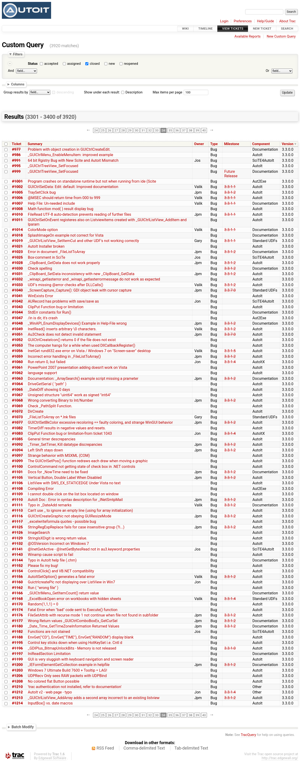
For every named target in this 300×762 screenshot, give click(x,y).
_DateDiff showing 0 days (49, 389)
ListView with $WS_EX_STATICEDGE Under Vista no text (74, 483)
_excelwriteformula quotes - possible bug (62, 521)
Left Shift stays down (45, 450)
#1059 (17, 356)
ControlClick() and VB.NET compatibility (61, 571)
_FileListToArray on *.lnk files (52, 417)
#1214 (17, 703)
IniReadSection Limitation (49, 653)
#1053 (17, 345)
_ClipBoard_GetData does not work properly (64, 263)
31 (143, 130)
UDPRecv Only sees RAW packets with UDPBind (67, 675)
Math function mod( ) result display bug (60, 209)
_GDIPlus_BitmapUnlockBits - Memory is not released (72, 648)
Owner (199, 144)
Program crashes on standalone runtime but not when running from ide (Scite (92, 181)
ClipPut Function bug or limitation (55, 307)
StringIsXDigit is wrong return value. (57, 538)
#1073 (17, 417)
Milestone (231, 144)
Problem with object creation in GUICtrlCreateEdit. (69, 149)
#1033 (17, 285)
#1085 (17, 439)
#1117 (17, 521)
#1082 (17, 428)
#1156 (17, 576)
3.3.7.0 (230, 290)
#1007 (17, 203)
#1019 (17, 241)
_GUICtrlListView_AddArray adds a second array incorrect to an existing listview (94, 698)
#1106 (17, 483)
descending (65, 92)
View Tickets (232, 28)
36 (177, 130)
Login (224, 21)
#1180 (17, 626)
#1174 (17, 610)
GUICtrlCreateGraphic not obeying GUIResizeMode (69, 516)
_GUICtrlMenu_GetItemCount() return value (63, 593)
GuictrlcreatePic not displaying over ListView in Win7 (71, 582)
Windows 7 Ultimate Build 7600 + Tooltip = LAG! (67, 670)
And (11, 71)
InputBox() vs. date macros (50, 703)
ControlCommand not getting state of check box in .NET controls (81, 466)
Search (287, 28)
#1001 (17, 181)
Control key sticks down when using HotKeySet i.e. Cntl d (75, 642)
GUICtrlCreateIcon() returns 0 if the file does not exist (72, 340)
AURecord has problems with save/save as (63, 301)
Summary (35, 144)
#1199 (17, 659)
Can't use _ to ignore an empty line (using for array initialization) (80, 510)
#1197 (17, 653)
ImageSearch (39, 532)
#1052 (17, 340)
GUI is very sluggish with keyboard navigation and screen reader (81, 659)
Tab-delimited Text (191, 748)
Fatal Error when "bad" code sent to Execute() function (72, 610)
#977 (16, 149)
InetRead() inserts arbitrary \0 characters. (62, 329)
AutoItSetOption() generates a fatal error (61, 576)
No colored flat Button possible (53, 681)
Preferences (243, 21)
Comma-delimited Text (144, 748)
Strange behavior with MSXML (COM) (59, 455)
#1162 (17, 587)
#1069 (17, 406)
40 (204, 130)
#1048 (17, 323)
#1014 (17, 229)
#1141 (17, 549)
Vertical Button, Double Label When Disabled (65, 477)
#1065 (17, 389)
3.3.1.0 (230, 648)
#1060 (17, 362)
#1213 (17, 698)
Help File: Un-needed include (51, 203)
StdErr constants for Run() (49, 312)
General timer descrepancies (51, 439)
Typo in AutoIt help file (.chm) (52, 560)
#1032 (17, 279)
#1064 (17, 384)
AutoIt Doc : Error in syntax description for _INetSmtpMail (75, 499)
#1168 (17, 599)
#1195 (17, 642)
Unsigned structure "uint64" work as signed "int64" (69, 395)
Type (214, 144)
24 (96, 130)
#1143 (17, 554)
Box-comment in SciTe (46, 257)
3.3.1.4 (230, 362)
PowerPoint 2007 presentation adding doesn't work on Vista (77, 367)
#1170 (17, 604)
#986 (16, 155)
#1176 (17, 615)
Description (131, 92)
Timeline (205, 28)
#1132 (17, 543)
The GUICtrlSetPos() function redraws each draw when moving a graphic (88, 461)
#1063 (17, 378)
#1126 (17, 532)
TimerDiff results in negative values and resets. (67, 428)
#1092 (17, 444)
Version (287, 144)
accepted (51, 64)
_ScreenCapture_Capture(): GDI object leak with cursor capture (79, 290)
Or (267, 71)
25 (103, 130)
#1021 (17, 246)
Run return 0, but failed (46, 362)
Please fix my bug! (43, 565)
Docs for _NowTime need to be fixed (58, 472)
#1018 (17, 235)
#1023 (17, 252)
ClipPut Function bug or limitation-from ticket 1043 (70, 433)
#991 (16, 160)
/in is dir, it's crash (43, 318)
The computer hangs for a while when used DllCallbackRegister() (81, 345)
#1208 (17, 681)
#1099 (17, 461)
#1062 (17, 373)
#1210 (17, 687)
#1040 (17, 290)
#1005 (17, 192)
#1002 (17, 187)
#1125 (17, 527)
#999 (16, 171)
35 (170, 130)
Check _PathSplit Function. (50, 406)
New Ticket (262, 28)
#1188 (17, 637)
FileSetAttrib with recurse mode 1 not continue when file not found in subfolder (93, 615)
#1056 (17, 351)
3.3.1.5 (230, 351)
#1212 (17, 692)
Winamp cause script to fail (50, 554)
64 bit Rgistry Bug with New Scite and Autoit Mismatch (73, 160)
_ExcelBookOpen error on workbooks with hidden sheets (74, 599)
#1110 (17, 499)
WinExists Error (40, 296)
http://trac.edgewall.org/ (280, 758)
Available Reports (247, 36)
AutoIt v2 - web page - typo (50, 692)
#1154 (17, 571)
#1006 (17, 198)
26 (109, 130)
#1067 (17, 395)
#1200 (17, 664)
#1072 (17, 411)
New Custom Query (281, 36)
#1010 (17, 214)
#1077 (17, 422)
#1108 (17, 488)
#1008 (17, 209)
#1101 (17, 472)
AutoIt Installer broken (46, 246)
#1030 (17, 268)
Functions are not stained (49, 631)
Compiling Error (41, 488)
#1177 (17, 621)
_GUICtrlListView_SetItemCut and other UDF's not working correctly (83, 241)
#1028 (17, 263)
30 (136, 130)
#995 (16, 166)
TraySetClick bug (42, 192)
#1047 (17, 318)
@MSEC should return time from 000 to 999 (64, 198)
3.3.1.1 (230, 187)
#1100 (17, 466)
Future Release (230, 173)
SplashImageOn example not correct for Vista (66, 235)
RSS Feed (105, 748)
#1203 (17, 670)
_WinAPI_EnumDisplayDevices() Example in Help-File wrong (77, 323)
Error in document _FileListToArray (56, 252)
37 (183, 130)
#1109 (17, 494)
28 (123, 130)
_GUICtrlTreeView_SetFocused (53, 166)
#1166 (17, 593)
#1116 (17, 516)
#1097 (17, 455)
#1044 (17, 312)
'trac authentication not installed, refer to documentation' (75, 687)
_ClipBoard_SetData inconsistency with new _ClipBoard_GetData (81, 274)
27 (116, 130)
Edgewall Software (52, 758)
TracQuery (248, 735)
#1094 (17, 450)
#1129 (17, 538)
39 (197, 130)
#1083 (17, 433)
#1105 (17, 477)
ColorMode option (43, 229)
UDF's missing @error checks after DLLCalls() (65, 285)
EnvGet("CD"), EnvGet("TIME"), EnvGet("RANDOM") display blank (81, 637)
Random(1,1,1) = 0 (43, 604)
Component (261, 144)
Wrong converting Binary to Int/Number (60, 400)
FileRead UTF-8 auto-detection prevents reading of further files (79, 214)
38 (190, 130)
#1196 (17, 648)
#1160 (17, 582)
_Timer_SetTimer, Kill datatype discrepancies (65, 444)
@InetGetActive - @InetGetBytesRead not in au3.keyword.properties (84, 549)
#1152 (17, 565)
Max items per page (167, 92)
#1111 (17, 505)
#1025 (17, 257)
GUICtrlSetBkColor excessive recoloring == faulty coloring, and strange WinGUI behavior (100, 422)
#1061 (17, 367)
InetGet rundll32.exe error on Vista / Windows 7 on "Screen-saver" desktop (89, 351)
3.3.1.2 (230, 192)
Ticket (16, 144)
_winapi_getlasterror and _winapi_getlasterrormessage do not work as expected (94, 279)
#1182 (17, 631)
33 (156, 130)
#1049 (17, 329)
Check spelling (40, 268)
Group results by (16, 92)
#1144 (17, 560)
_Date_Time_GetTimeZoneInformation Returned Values (73, 626)
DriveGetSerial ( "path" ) (47, 384)
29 (129, 130)
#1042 (17, 301)
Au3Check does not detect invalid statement (64, 334)
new (112, 64)
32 (150, 130)
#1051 (17, 334)
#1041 (17, 296)
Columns (17, 84)
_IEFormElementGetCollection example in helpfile (68, 664)
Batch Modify (22, 727)
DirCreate (35, 411)
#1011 (17, 220)
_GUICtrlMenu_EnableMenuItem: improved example (70, 155)
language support (42, 373)
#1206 (17, 675)
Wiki (185, 28)
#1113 (17, 510)
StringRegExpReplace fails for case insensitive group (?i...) (76, 527)
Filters (17, 54)
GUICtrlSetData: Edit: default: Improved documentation (73, 187)
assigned (74, 64)
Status (33, 64)
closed (95, 64)
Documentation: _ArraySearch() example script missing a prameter (83, 378)
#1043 (17, 307)
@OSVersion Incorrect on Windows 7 (58, 543)
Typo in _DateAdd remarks (49, 505)
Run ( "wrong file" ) (43, 587)
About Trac (287, 21)
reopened (131, 64)
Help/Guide (265, 21)
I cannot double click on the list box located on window (73, 494)
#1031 (17, 274)
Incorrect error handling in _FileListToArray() (64, 356)
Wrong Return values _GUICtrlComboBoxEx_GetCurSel (72, 621)
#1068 (17, 400)
